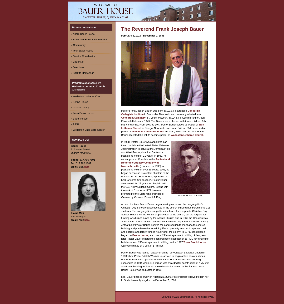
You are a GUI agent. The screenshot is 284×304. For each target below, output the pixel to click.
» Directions (77, 67)
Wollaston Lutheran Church (187, 135)
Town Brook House (195, 242)
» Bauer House (79, 118)
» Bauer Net (77, 61)
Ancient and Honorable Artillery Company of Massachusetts (145, 163)
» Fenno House (79, 102)
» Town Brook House (82, 113)
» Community (78, 45)
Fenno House (140, 235)
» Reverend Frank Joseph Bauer (89, 39)
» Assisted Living (80, 107)
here (86, 166)
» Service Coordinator (83, 56)
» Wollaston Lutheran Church (87, 96)
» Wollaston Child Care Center (88, 129)
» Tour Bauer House (82, 50)
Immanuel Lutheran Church (148, 131)
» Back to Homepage (82, 72)
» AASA (75, 124)
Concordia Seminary (133, 117)
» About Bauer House (83, 33)
